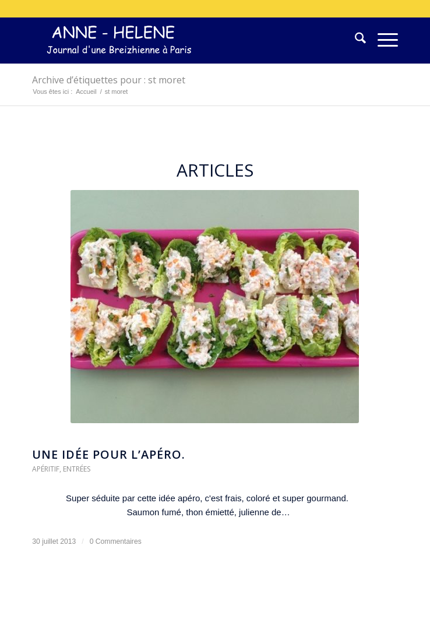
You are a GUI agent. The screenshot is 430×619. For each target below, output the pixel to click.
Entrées (76, 469)
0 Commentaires (116, 541)
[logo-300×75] (178, 40)
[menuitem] (354, 40)
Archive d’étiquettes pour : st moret (108, 79)
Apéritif (45, 469)
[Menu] (382, 40)
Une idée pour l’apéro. (108, 454)
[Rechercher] (354, 40)
